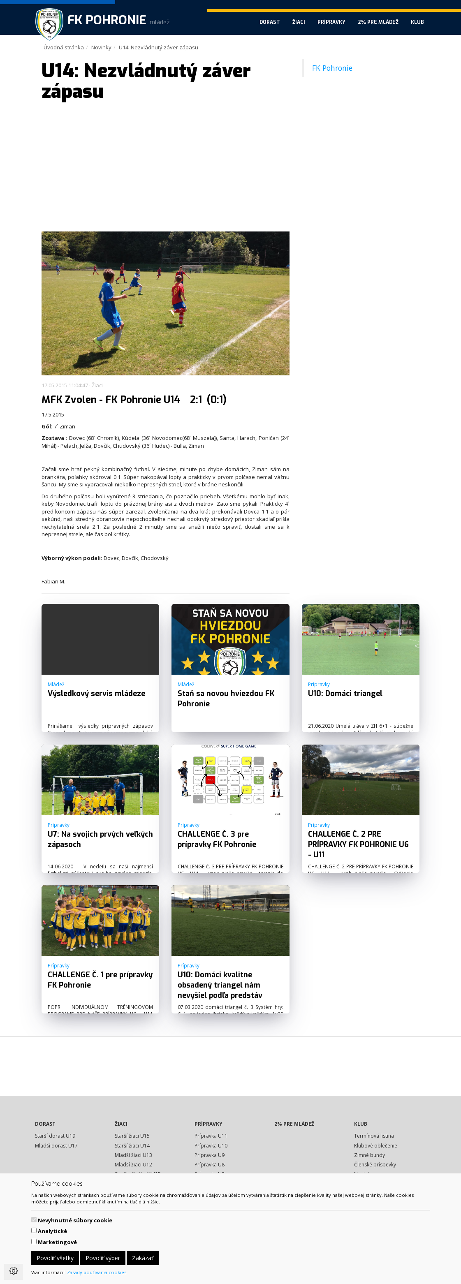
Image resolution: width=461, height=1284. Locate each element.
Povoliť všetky (55, 1258)
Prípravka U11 (211, 1135)
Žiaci (298, 22)
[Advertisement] (166, 167)
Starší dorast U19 (55, 1135)
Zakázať (142, 1258)
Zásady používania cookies (96, 1272)
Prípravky (331, 22)
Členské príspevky (375, 1164)
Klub (417, 22)
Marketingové (57, 1242)
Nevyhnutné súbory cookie (75, 1220)
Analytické (52, 1231)
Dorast (269, 22)
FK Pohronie (332, 68)
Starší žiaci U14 (132, 1145)
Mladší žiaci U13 (133, 1155)
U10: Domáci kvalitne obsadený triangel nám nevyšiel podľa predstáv (220, 985)
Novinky (101, 47)
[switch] (34, 1219)
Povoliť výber (103, 1258)
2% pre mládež (378, 22)
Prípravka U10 (211, 1145)
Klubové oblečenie (375, 1145)
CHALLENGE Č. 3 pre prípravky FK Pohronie (217, 839)
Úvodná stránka (64, 47)
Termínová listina (374, 1135)
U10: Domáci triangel (345, 694)
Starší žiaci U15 (132, 1135)
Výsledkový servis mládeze (96, 694)
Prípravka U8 (210, 1164)
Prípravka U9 (210, 1155)
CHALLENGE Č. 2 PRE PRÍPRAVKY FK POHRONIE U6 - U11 (358, 844)
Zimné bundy (369, 1155)
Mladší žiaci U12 (133, 1164)
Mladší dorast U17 (56, 1145)
